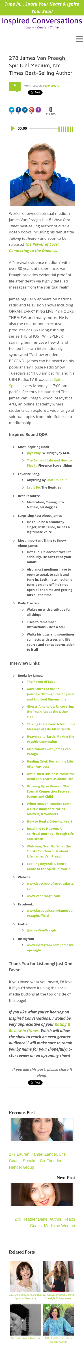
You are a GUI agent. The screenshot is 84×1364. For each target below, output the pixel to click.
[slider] (44, 128)
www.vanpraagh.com (43, 896)
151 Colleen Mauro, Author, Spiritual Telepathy (25, 1280)
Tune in (12, 4)
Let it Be (33, 487)
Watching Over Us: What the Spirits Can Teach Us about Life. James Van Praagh (49, 851)
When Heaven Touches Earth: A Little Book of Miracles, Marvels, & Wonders (50, 809)
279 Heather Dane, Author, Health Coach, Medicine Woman (42, 1205)
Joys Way (34, 453)
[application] (42, 127)
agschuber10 (51, 85)
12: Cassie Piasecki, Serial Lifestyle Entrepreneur (58, 1280)
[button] (42, 39)
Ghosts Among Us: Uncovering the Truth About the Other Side (50, 711)
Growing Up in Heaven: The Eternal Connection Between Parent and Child (49, 791)
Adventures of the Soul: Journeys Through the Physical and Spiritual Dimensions (50, 694)
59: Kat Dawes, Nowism (25, 1322)
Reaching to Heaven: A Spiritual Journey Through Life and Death (50, 833)
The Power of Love (41, 681)
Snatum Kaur (56, 480)
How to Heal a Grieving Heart (49, 821)
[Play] (12, 128)
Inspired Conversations (42, 20)
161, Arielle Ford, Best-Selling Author (58, 1324)
